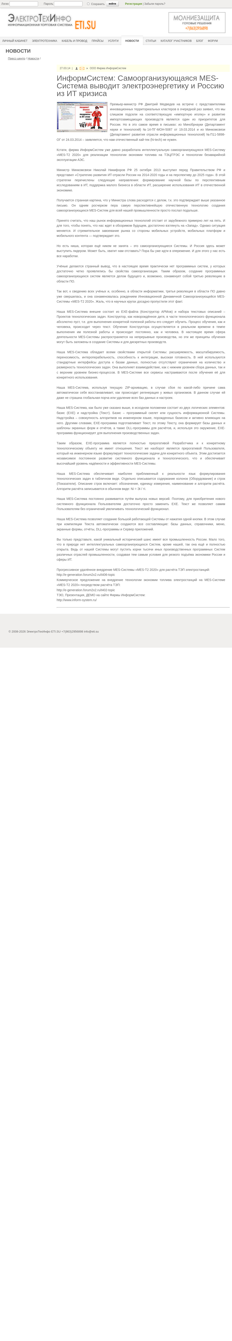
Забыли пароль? (154, 3)
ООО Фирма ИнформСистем (108, 68)
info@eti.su (91, 631)
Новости (33, 58)
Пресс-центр (16, 58)
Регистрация (133, 3)
